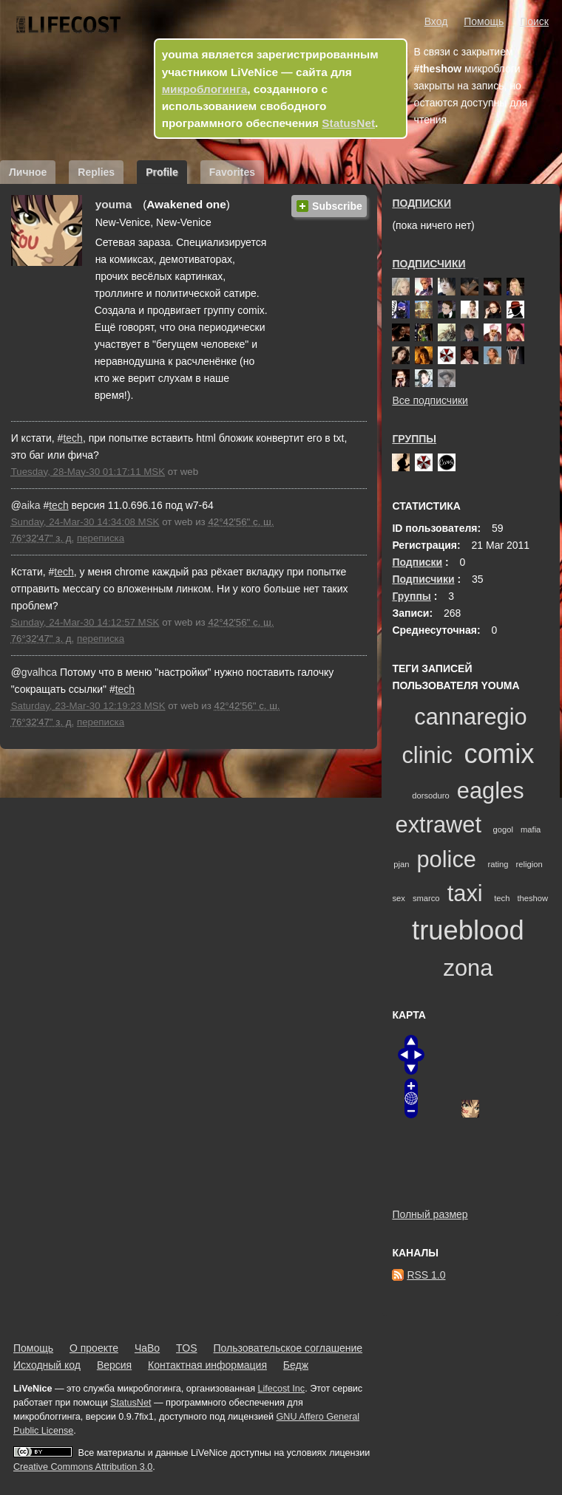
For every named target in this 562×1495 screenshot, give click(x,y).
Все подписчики (430, 400)
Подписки (421, 203)
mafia (531, 829)
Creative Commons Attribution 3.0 (82, 1467)
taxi (465, 893)
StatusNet (348, 123)
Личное (28, 172)
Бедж (295, 1365)
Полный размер (429, 1214)
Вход (436, 21)
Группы (414, 439)
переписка (100, 538)
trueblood (468, 930)
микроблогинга (205, 89)
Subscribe (337, 206)
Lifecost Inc (281, 1388)
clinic (427, 755)
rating (498, 864)
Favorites (232, 172)
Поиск (534, 21)
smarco (426, 898)
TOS (186, 1348)
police (445, 859)
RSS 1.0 (426, 1275)
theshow (532, 898)
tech (72, 438)
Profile (162, 172)
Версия (114, 1365)
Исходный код (47, 1365)
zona (468, 968)
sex (398, 898)
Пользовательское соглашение (287, 1348)
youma (113, 204)
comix (499, 754)
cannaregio (470, 717)
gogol (503, 829)
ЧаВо (147, 1348)
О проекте (94, 1348)
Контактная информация (207, 1365)
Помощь (484, 21)
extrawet (438, 825)
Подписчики (428, 264)
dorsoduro (430, 795)
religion (529, 864)
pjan (401, 864)
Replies (96, 172)
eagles (490, 791)
